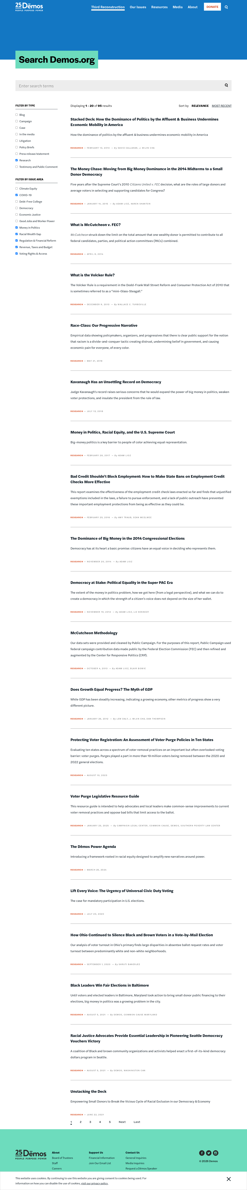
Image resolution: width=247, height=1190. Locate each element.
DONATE (212, 6)
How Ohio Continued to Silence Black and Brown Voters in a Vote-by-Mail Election (141, 934)
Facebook (202, 1153)
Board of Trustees (62, 1158)
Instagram (215, 1153)
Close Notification (224, 1181)
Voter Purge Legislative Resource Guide (104, 796)
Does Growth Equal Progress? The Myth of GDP (111, 689)
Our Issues (138, 6)
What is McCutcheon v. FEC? (95, 224)
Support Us (96, 1152)
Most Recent (222, 105)
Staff (55, 1163)
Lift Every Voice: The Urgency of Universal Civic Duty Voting (121, 890)
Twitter (208, 1153)
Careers (57, 1168)
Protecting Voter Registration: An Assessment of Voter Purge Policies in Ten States (141, 739)
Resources (159, 6)
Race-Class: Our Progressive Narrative (103, 325)
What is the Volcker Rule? (92, 275)
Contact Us (133, 1152)
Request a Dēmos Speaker (141, 1168)
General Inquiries (136, 1158)
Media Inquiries (135, 1163)
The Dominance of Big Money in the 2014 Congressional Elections (127, 538)
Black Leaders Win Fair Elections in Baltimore (109, 985)
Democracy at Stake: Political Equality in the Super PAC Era (121, 582)
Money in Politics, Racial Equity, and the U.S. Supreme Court (122, 432)
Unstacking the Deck (88, 1091)
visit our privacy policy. (94, 1183)
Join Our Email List (100, 1163)
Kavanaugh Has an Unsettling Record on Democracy (115, 381)
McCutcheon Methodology (93, 632)
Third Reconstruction (108, 6)
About (192, 6)
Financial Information (102, 1158)
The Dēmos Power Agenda (93, 846)
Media (178, 6)
